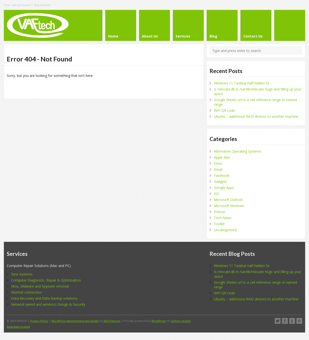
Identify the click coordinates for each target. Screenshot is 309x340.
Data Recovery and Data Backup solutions (44, 298)
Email (218, 169)
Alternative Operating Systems (237, 151)
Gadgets (220, 181)
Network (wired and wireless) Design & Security (48, 304)
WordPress (158, 321)
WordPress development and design (75, 321)
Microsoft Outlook (228, 199)
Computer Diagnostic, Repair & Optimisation (46, 280)
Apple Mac (222, 157)
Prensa (219, 211)
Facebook (221, 175)
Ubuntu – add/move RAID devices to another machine (256, 116)
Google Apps (224, 187)
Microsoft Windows (229, 205)
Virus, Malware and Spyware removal (40, 286)
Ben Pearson (112, 321)
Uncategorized (225, 230)
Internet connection (26, 292)
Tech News (223, 217)
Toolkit (219, 224)
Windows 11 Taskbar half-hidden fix (241, 83)
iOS (216, 193)
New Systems (22, 274)
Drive (218, 163)
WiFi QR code (224, 110)
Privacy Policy (39, 321)
